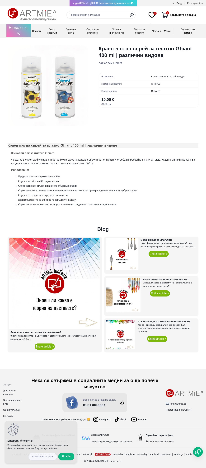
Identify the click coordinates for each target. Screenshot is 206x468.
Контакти (8, 416)
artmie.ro (130, 454)
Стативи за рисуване (92, 31)
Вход (179, 3)
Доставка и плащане (9, 392)
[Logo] (32, 14)
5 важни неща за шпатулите (156, 240)
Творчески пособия (139, 31)
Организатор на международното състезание (111, 441)
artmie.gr (178, 454)
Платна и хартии (71, 31)
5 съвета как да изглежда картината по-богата (164, 321)
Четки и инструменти (116, 31)
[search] (132, 16)
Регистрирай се (195, 3)
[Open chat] (198, 452)
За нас (7, 384)
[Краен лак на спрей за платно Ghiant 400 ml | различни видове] (48, 85)
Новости (37, 31)
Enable (66, 456)
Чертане (156, 31)
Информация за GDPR (178, 409)
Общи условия (11, 409)
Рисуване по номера (188, 31)
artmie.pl (87, 454)
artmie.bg (142, 454)
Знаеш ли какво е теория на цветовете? (35, 332)
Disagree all (42, 457)
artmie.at (166, 454)
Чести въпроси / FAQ (12, 402)
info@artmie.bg (178, 403)
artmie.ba (118, 454)
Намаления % (18, 30)
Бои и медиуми (52, 31)
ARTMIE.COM (102, 454)
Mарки (167, 31)
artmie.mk (154, 454)
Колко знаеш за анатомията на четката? (166, 279)
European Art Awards (100, 435)
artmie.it (190, 454)
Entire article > (45, 346)
